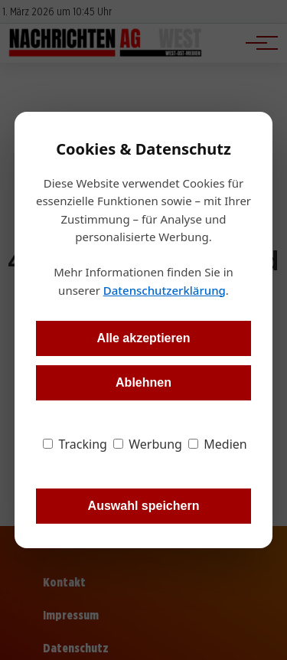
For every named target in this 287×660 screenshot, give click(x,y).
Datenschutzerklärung (164, 290)
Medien (217, 444)
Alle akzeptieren (144, 338)
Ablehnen (143, 382)
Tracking (75, 444)
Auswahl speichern (144, 505)
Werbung (147, 444)
